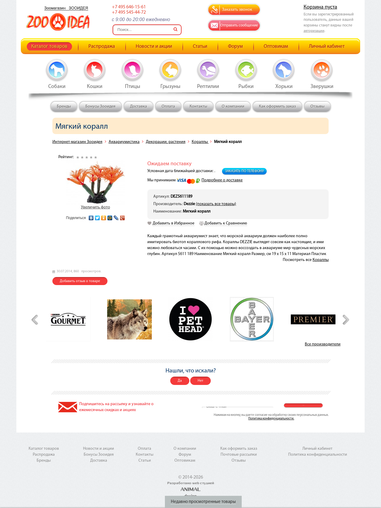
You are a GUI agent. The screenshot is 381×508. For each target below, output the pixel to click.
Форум (235, 46)
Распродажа (101, 46)
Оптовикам (276, 46)
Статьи (200, 46)
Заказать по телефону (244, 171)
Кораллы (200, 142)
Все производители (323, 344)
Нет (200, 381)
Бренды (64, 106)
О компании (233, 106)
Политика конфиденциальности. (271, 418)
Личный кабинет (327, 46)
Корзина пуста (320, 7)
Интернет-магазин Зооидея (77, 142)
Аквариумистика (124, 142)
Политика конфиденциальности (317, 454)
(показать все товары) (216, 204)
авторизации (314, 31)
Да (180, 381)
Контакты (198, 106)
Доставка (138, 106)
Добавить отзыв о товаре (80, 281)
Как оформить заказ (277, 106)
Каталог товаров (49, 46)
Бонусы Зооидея (100, 106)
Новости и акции (154, 46)
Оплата (168, 106)
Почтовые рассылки (239, 454)
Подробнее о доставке (222, 180)
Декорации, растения (165, 142)
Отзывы (317, 106)
